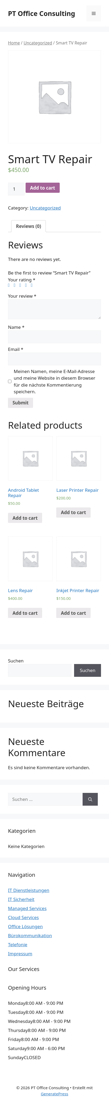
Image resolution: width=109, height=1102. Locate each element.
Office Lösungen (25, 926)
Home (14, 43)
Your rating (21, 280)
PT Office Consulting (41, 13)
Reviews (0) (28, 226)
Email (15, 349)
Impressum (20, 954)
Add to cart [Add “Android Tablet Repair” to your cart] (25, 518)
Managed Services (27, 908)
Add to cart (42, 188)
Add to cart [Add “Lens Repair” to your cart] (25, 613)
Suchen (16, 661)
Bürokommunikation (30, 935)
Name (16, 327)
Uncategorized (37, 43)
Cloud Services (23, 917)
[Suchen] (90, 799)
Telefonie (17, 944)
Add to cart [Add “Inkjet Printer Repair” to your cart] (73, 613)
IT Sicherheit (21, 899)
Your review (22, 296)
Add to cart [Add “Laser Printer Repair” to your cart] (73, 512)
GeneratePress (54, 1093)
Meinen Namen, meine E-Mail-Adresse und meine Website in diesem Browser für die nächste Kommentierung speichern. (54, 381)
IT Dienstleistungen (28, 890)
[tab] (28, 226)
